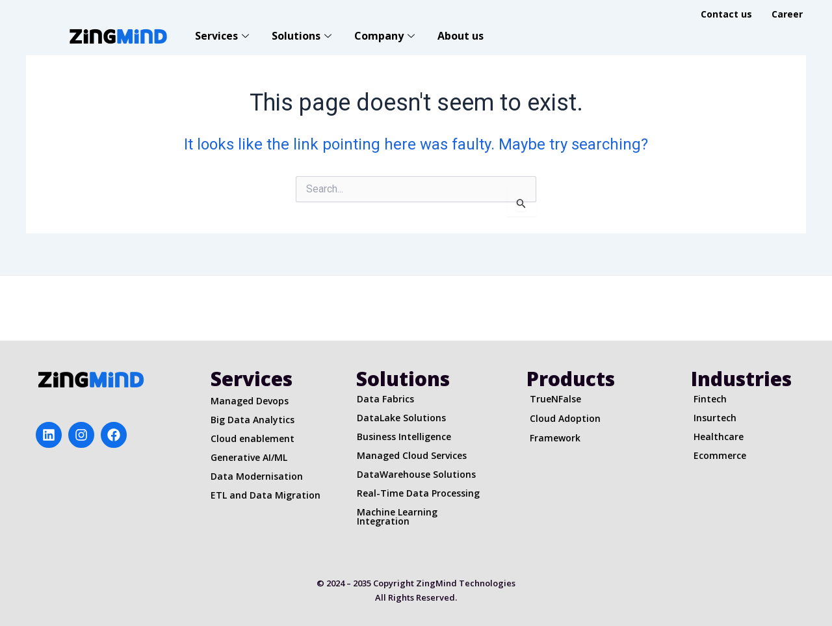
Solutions (303, 36)
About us (460, 36)
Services (223, 36)
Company (386, 36)
